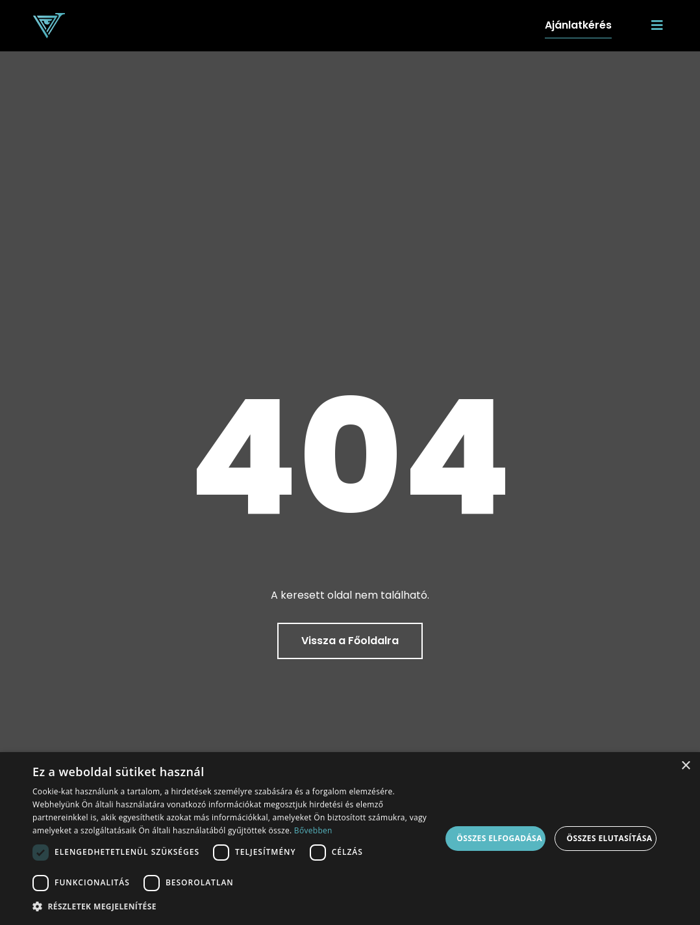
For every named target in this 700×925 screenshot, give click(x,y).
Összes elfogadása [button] (499, 838)
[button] (236, 906)
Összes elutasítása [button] (609, 838)
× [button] (685, 766)
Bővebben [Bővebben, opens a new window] (313, 830)
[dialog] (350, 838)
